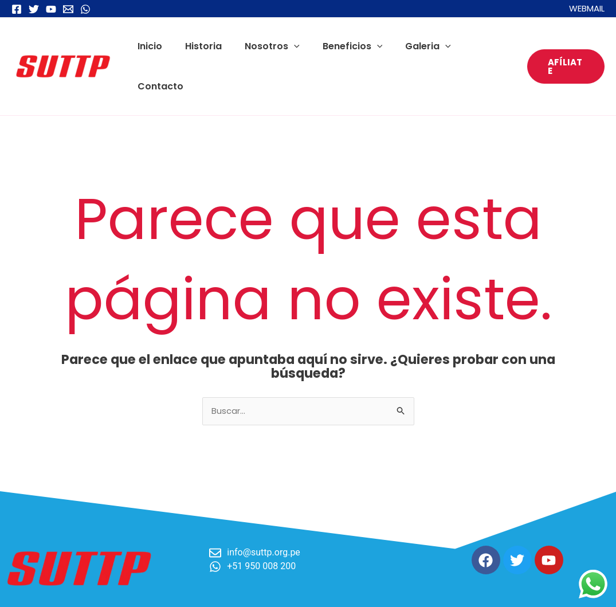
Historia (205, 46)
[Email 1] (68, 9)
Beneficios (346, 46)
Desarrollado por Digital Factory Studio (523, 588)
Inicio (156, 46)
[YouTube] (51, 9)
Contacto (481, 46)
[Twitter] (34, 9)
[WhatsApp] (85, 9)
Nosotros (269, 46)
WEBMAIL (587, 8)
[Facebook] (16, 9)
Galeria (417, 46)
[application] (291, 46)
